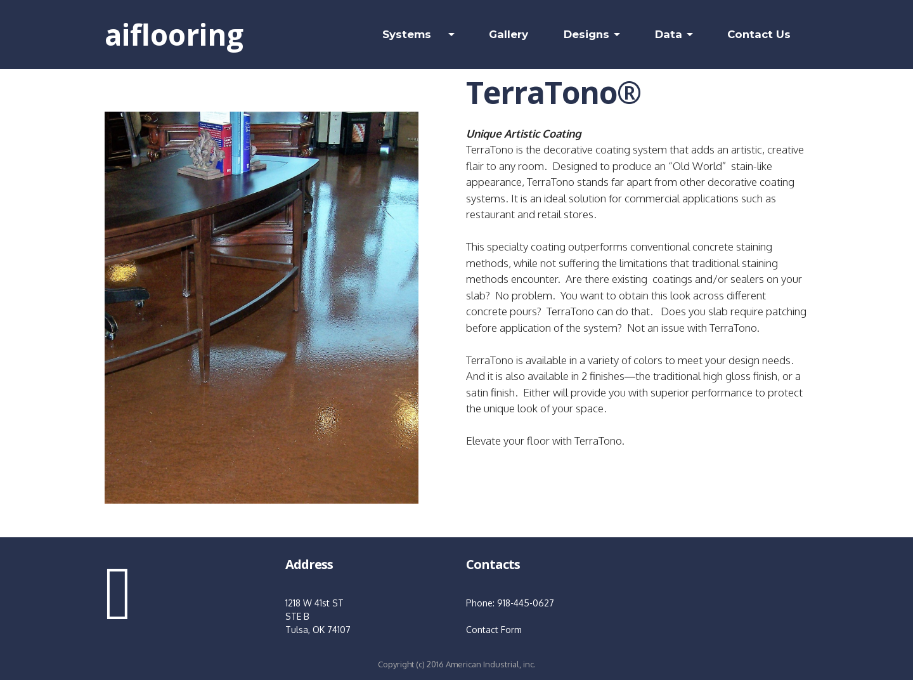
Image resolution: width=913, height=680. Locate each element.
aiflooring (174, 34)
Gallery (508, 34)
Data (668, 34)
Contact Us (759, 34)
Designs (586, 34)
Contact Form (494, 629)
